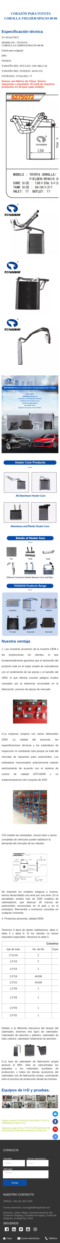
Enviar (15, 1183)
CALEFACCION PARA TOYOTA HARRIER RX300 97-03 (25, 1121)
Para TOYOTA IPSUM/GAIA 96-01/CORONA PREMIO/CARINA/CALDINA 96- (26, 1129)
